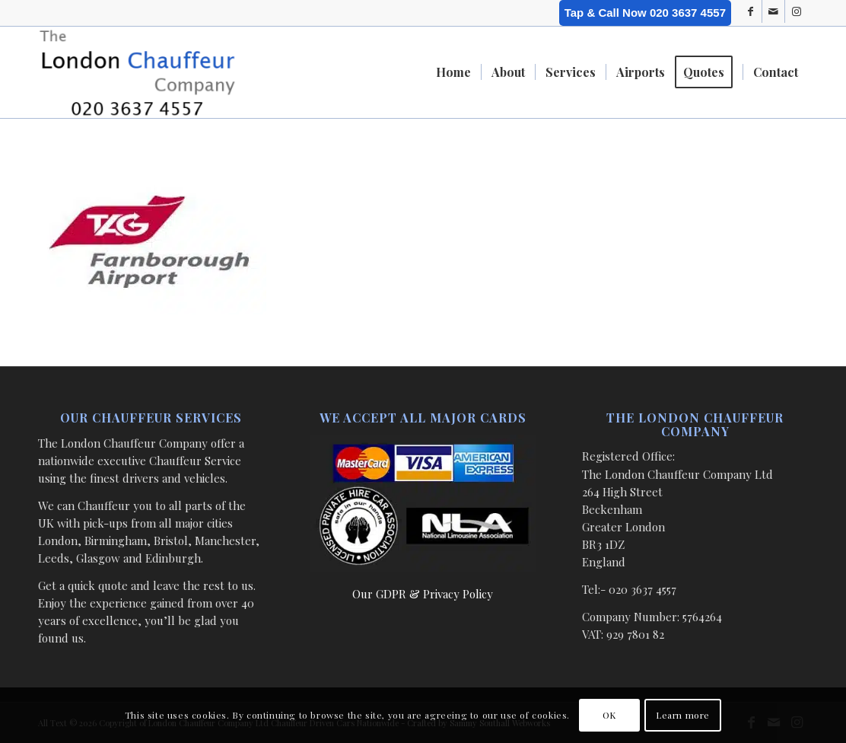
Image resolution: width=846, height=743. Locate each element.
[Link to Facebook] (750, 11)
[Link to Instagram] (796, 11)
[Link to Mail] (773, 11)
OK (609, 715)
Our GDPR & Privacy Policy (422, 593)
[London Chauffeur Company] (137, 72)
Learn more (683, 715)
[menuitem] (453, 72)
